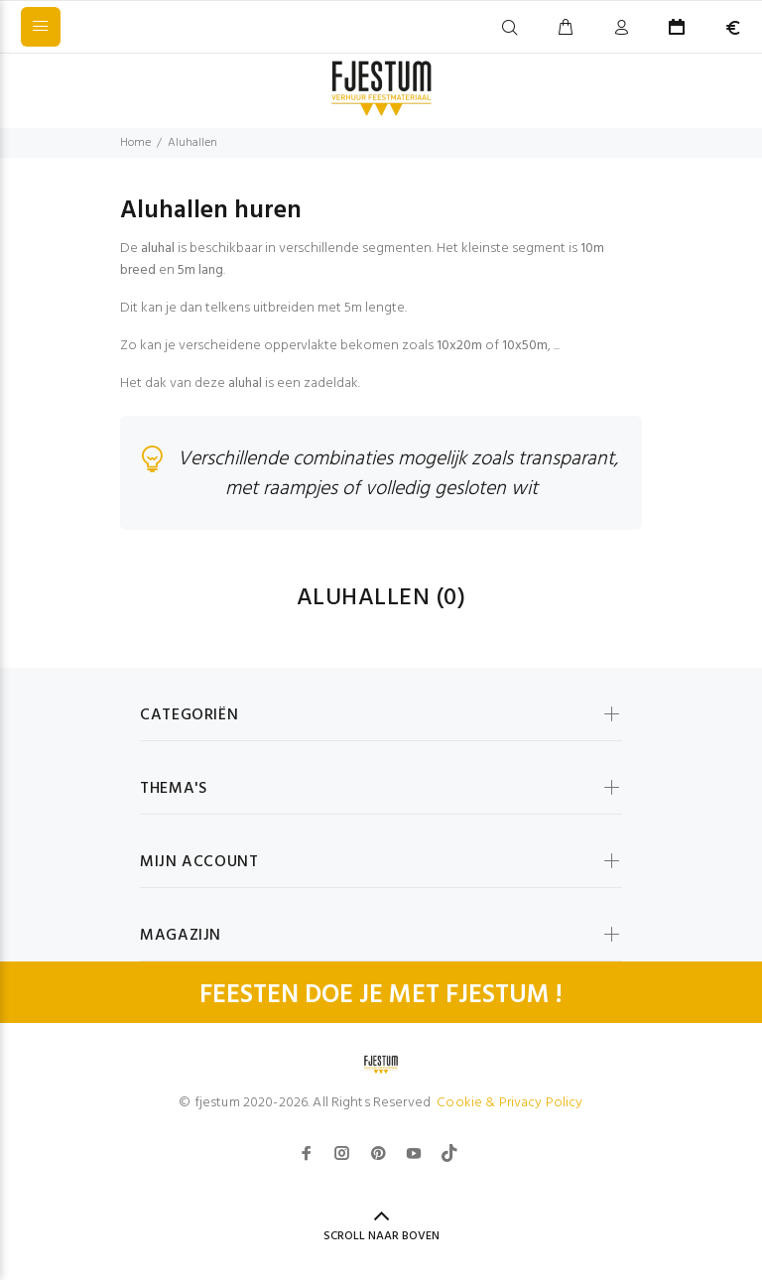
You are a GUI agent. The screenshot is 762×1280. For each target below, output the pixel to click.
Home (135, 143)
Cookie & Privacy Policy (509, 1102)
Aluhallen (192, 143)
